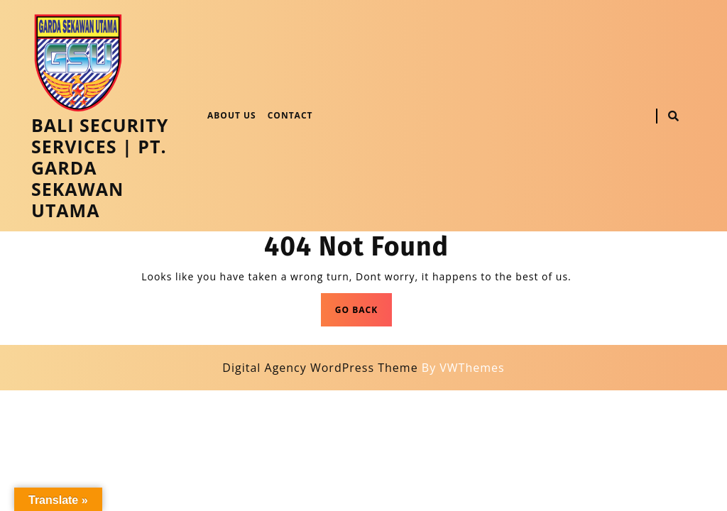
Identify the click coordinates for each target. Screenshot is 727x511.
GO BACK (363, 313)
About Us (231, 115)
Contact (290, 115)
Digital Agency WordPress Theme (319, 367)
